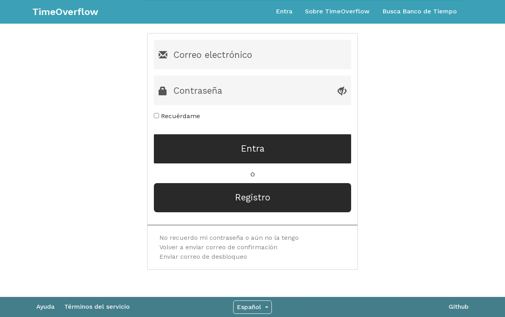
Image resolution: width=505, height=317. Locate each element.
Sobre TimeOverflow (337, 11)
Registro (252, 197)
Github (459, 306)
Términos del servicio (97, 306)
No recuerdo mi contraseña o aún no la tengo (229, 237)
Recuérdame (177, 116)
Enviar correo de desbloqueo (203, 256)
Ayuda (45, 306)
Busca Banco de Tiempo (419, 11)
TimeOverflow (65, 11)
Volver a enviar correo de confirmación (218, 247)
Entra (284, 11)
